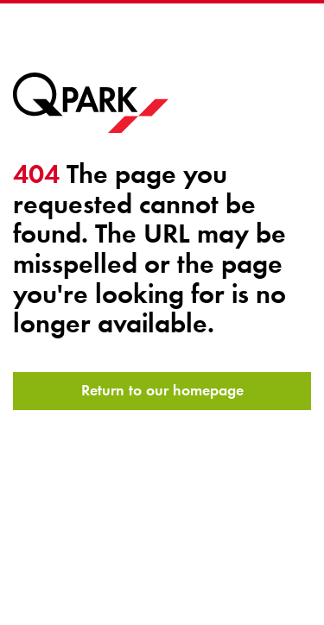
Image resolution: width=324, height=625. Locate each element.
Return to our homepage (162, 390)
